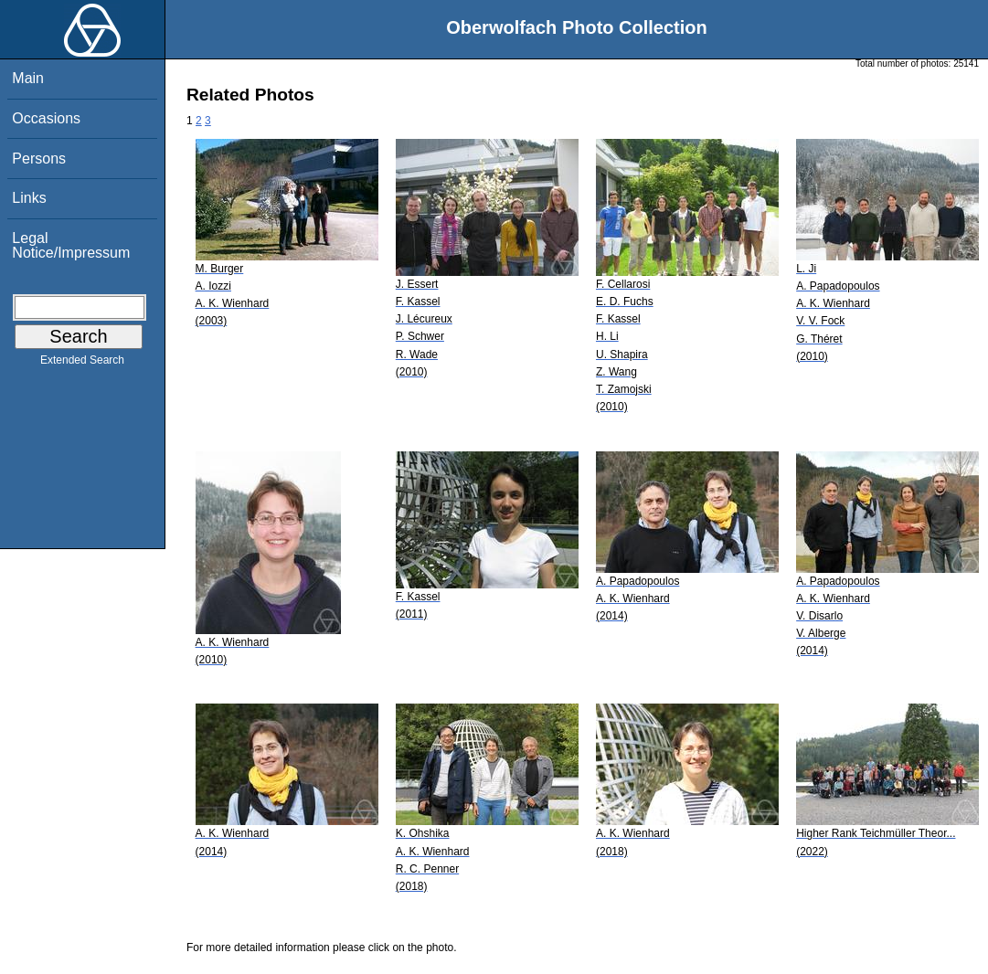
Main (28, 78)
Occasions (46, 118)
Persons (39, 158)
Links (29, 198)
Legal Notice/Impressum (71, 245)
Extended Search (82, 363)
